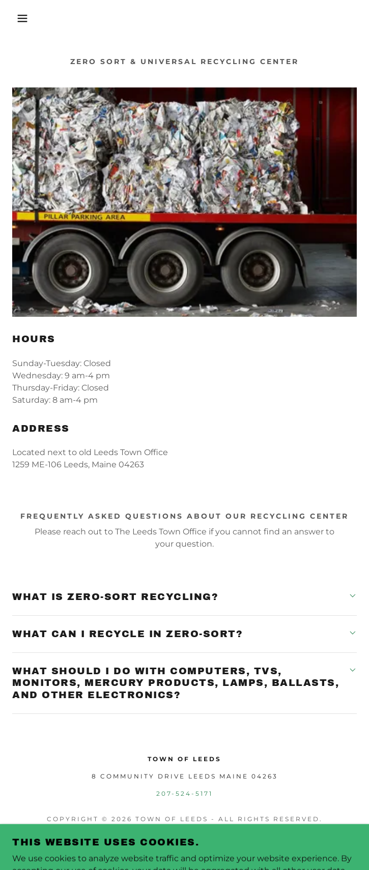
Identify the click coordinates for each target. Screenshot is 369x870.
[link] (184, 844)
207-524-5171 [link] (184, 793)
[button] (24, 18)
